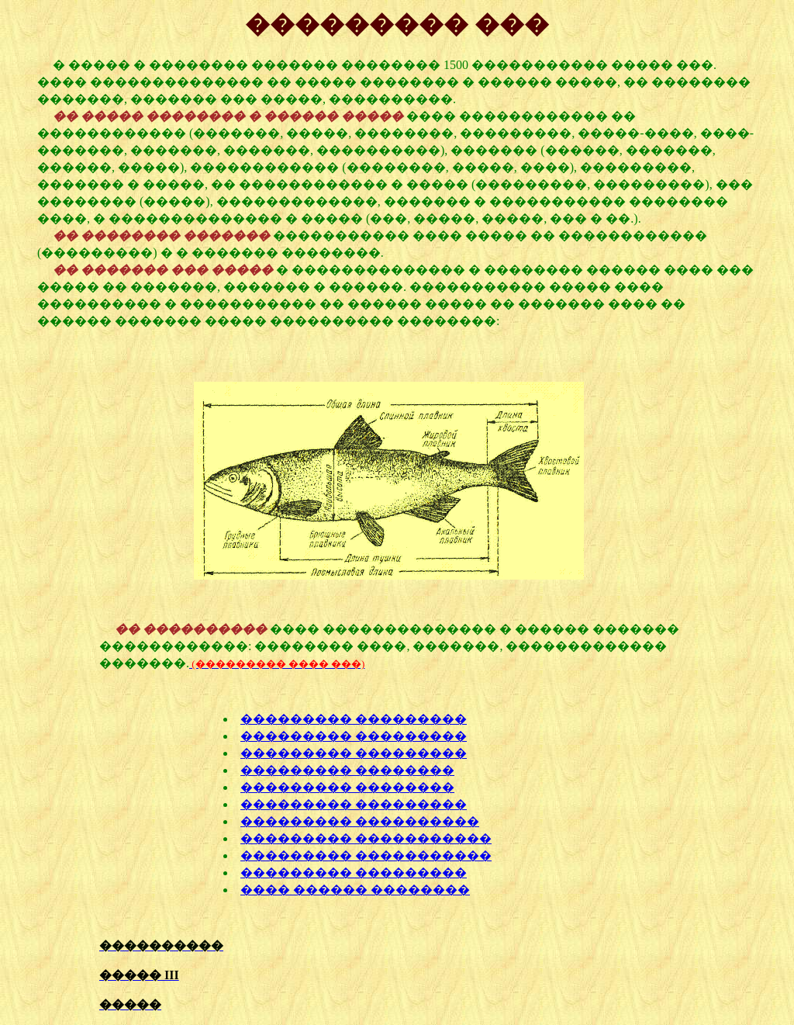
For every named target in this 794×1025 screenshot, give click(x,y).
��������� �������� (347, 770)
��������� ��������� (353, 718)
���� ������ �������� (355, 889)
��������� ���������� (359, 821)
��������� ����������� (366, 838)
